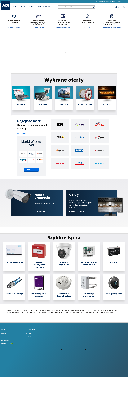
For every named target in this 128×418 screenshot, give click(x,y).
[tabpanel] (21, 98)
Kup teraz (21, 133)
